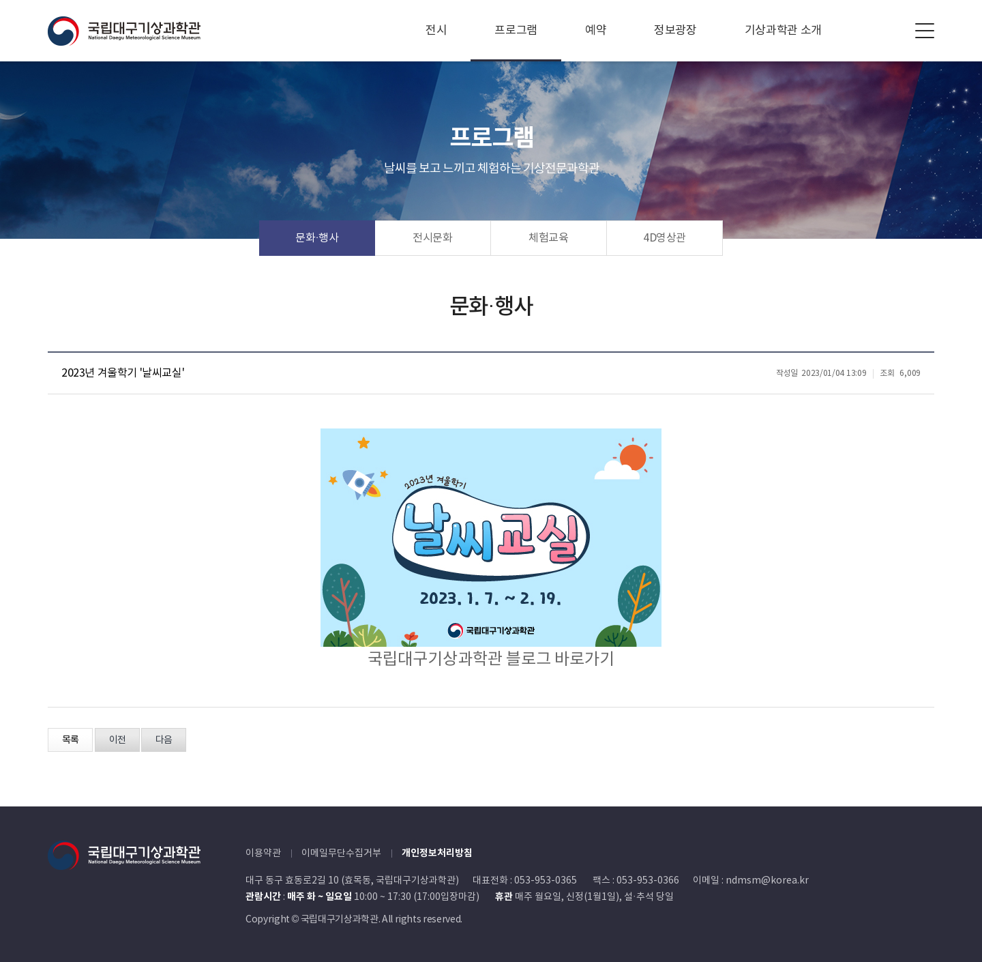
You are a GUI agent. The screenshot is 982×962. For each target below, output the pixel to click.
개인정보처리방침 (437, 853)
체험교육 (549, 238)
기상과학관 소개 (783, 31)
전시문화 (433, 238)
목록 (70, 740)
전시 (436, 31)
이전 (117, 740)
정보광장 (675, 31)
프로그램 (515, 31)
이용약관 (263, 853)
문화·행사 (317, 238)
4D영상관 (664, 238)
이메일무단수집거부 (341, 853)
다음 (163, 740)
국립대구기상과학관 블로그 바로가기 (491, 659)
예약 (595, 31)
